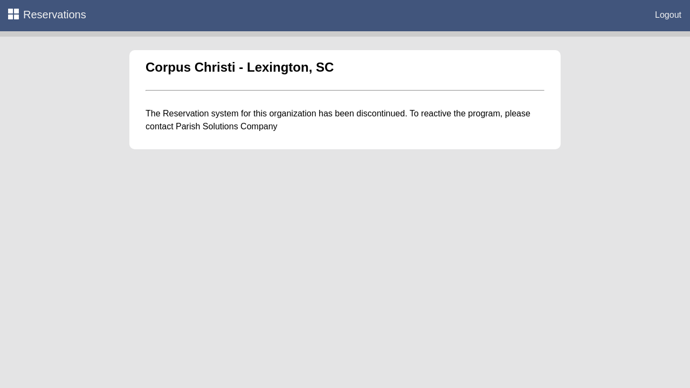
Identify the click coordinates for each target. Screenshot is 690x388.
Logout (668, 14)
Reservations (47, 14)
